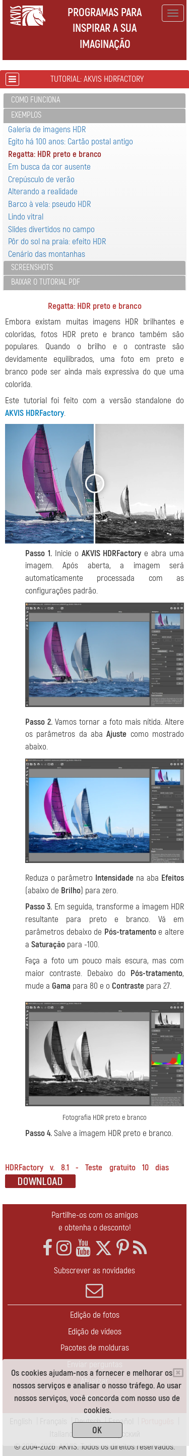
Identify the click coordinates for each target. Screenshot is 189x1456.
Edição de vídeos (94, 1331)
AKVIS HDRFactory (34, 413)
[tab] (94, 100)
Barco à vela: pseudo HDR (49, 204)
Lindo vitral (25, 216)
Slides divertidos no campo (51, 229)
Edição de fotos (94, 1315)
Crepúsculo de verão (41, 179)
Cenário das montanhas (46, 254)
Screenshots (32, 267)
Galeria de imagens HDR (47, 129)
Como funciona (35, 100)
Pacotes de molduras (94, 1347)
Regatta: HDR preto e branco (54, 154)
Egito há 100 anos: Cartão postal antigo (70, 141)
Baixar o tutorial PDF (45, 282)
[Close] (178, 1372)
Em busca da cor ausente (49, 166)
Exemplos (26, 115)
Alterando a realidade (43, 191)
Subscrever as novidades (94, 1282)
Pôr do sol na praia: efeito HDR (57, 241)
